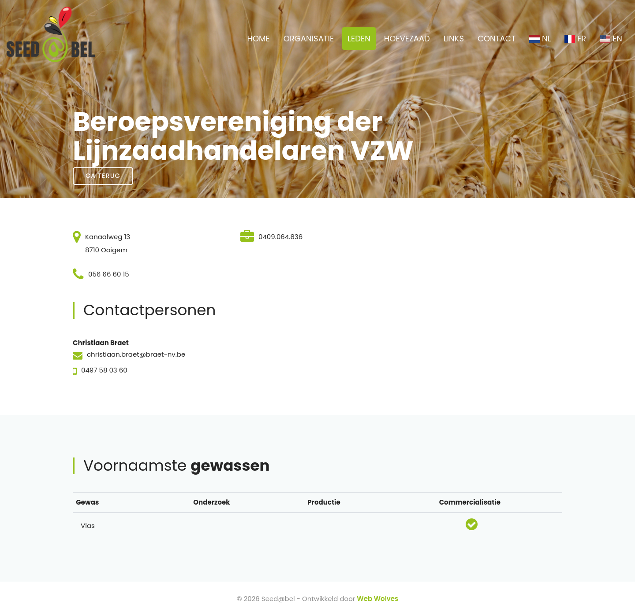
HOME (258, 38)
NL (540, 38)
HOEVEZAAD (407, 38)
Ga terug (103, 175)
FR (575, 38)
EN (611, 38)
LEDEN (358, 38)
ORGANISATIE (309, 38)
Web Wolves (377, 598)
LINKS (454, 38)
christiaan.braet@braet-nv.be (136, 354)
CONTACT (496, 38)
